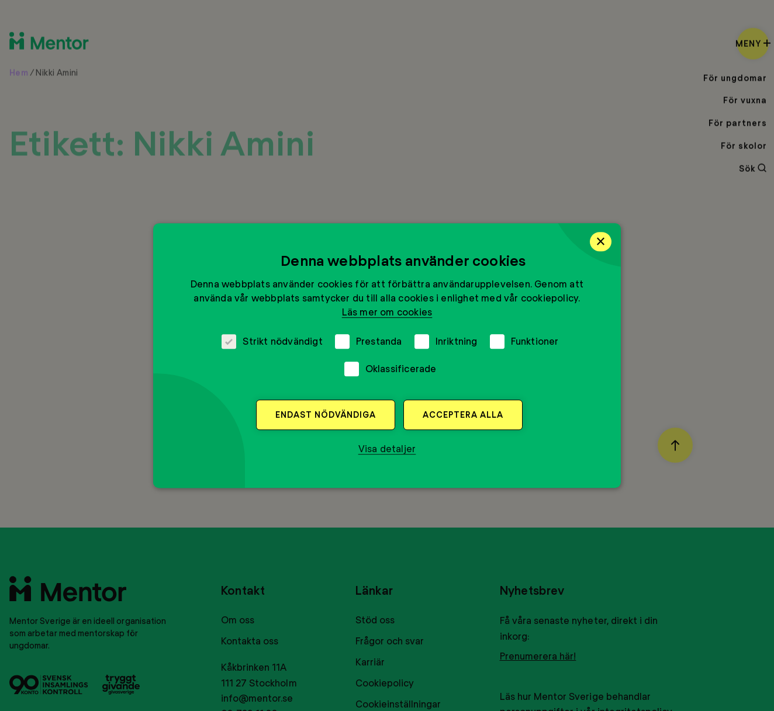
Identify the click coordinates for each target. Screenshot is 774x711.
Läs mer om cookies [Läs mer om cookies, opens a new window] (387, 311)
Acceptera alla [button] (463, 414)
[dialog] (387, 355)
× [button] (601, 241)
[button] (387, 449)
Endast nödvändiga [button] (325, 414)
